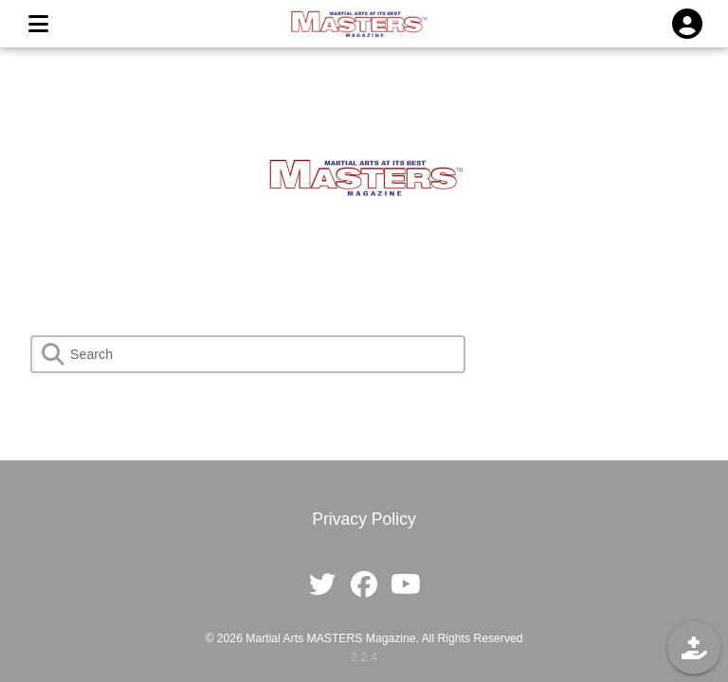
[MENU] (37, 24)
